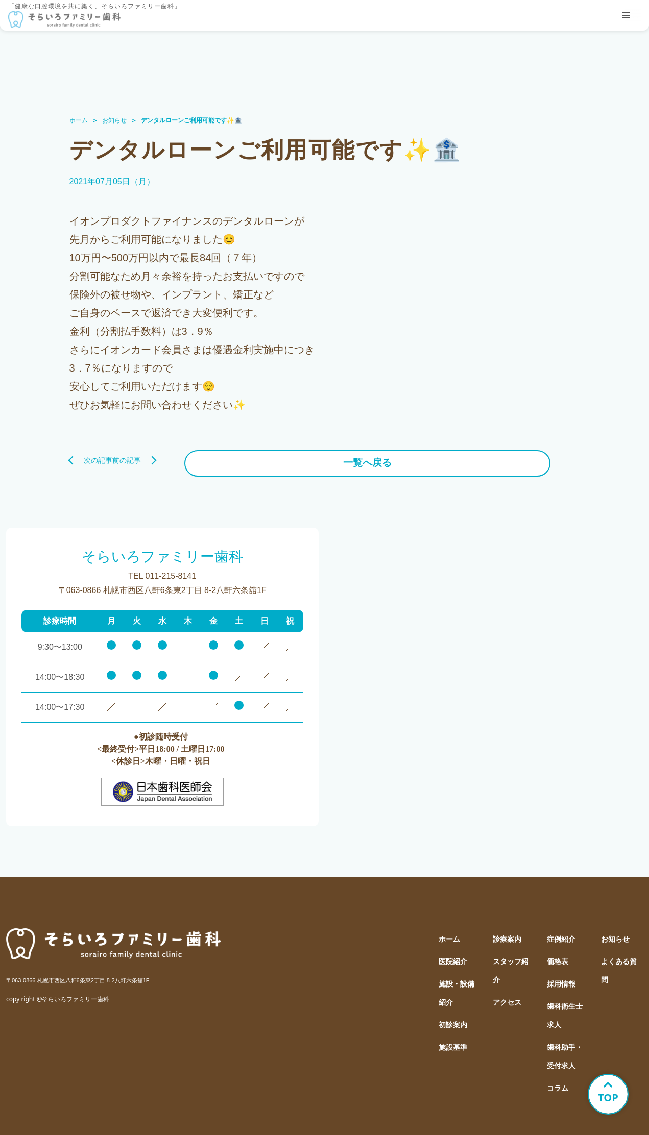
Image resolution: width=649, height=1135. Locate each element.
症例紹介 (561, 933)
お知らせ (114, 120)
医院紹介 (453, 956)
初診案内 (453, 1019)
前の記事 (551, 458)
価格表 (557, 956)
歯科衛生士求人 (565, 1010)
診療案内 (507, 933)
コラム (557, 1083)
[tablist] (626, 15)
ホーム (78, 120)
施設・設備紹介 (456, 988)
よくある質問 (619, 965)
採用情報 (561, 978)
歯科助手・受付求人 (565, 1051)
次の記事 (98, 458)
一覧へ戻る (324, 457)
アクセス (507, 997)
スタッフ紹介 (510, 965)
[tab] (626, 15)
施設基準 (453, 1042)
